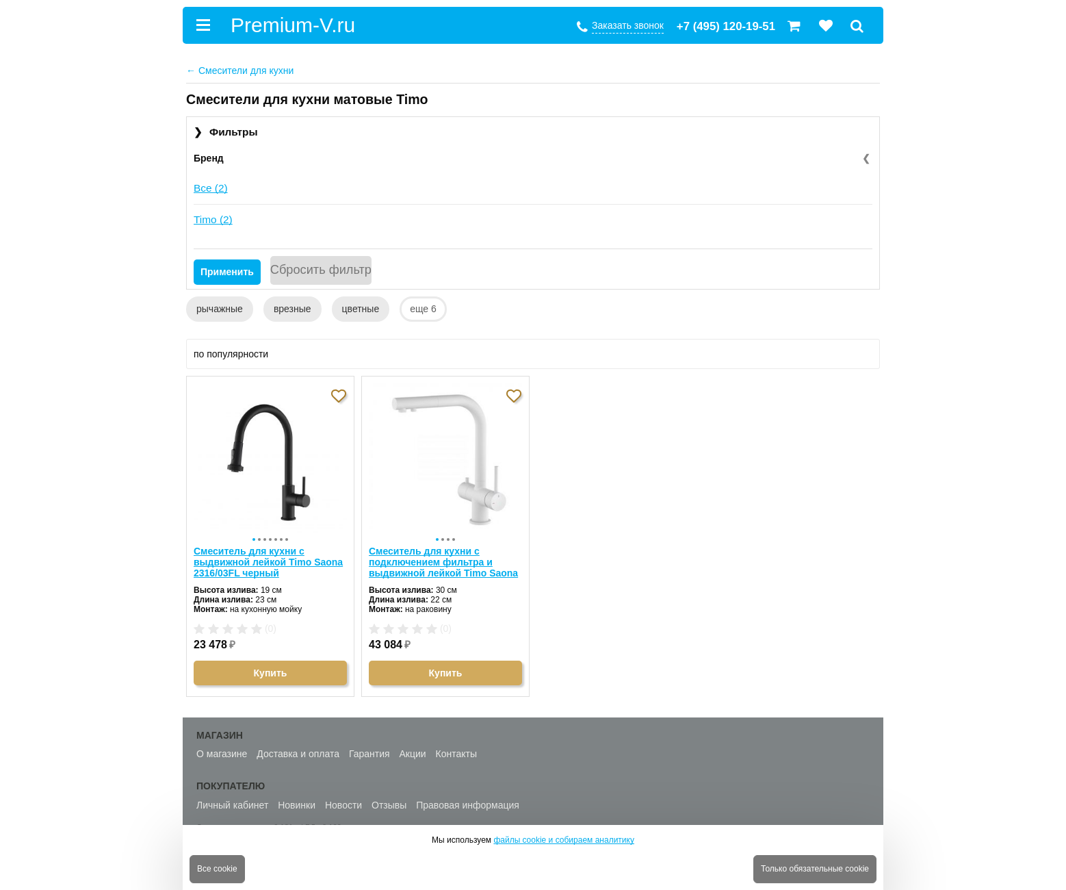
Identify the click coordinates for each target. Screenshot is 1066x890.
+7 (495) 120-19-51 (726, 26)
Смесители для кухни (240, 70)
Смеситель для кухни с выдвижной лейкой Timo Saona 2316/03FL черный (268, 557)
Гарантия (369, 749)
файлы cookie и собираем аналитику (563, 840)
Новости (343, 800)
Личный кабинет (232, 800)
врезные (292, 308)
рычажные (219, 308)
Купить (270, 668)
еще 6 (423, 308)
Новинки (296, 800)
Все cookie (217, 869)
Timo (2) (213, 219)
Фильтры (226, 132)
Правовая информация (467, 800)
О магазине (221, 749)
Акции (413, 749)
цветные (361, 308)
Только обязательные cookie (815, 869)
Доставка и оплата (298, 749)
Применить (227, 271)
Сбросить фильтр (321, 270)
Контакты (456, 749)
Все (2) (211, 188)
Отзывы (389, 800)
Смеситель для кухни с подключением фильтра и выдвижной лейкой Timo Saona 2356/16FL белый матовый (443, 557)
